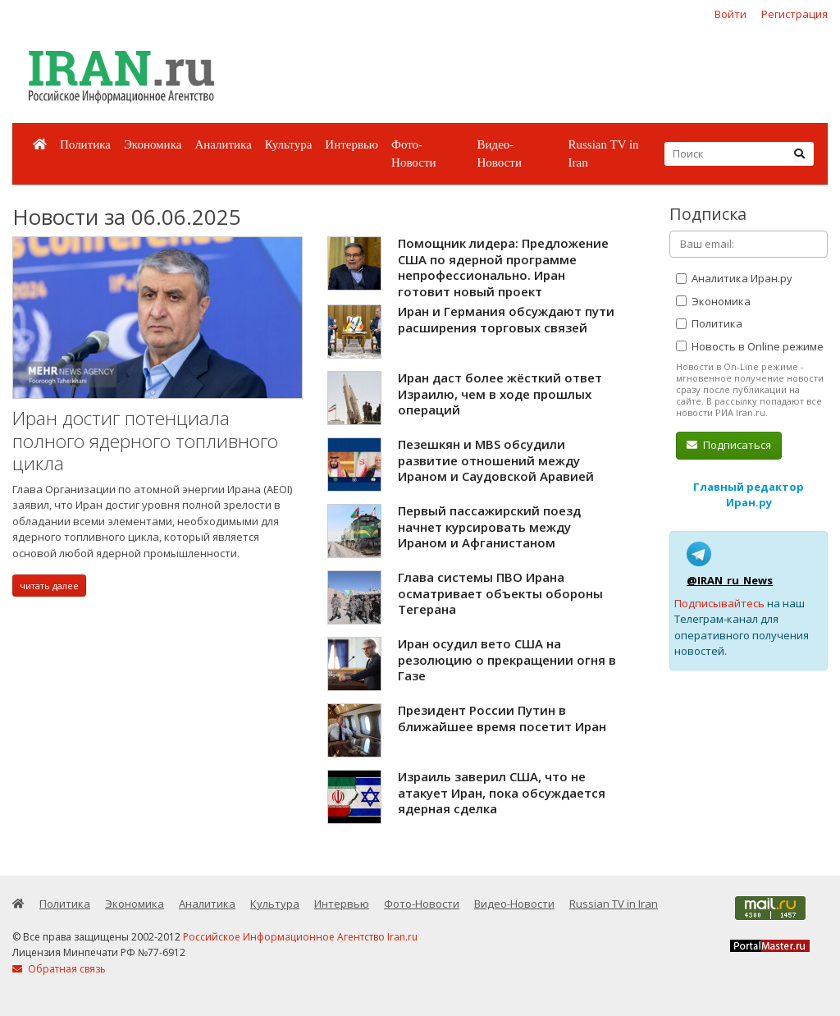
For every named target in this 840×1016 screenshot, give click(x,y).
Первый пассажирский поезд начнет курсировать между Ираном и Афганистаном (489, 526)
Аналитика (222, 144)
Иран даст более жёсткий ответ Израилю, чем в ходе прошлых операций (500, 393)
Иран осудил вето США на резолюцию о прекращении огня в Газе (507, 659)
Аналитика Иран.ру (734, 278)
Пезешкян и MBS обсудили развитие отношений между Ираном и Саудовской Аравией (496, 460)
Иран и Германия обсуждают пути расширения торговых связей (506, 319)
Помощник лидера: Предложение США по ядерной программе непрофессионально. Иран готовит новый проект (503, 267)
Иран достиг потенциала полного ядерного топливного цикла (145, 440)
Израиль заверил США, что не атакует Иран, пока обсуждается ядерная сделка (501, 792)
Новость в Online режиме (750, 346)
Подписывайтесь (719, 603)
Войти (730, 14)
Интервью (351, 144)
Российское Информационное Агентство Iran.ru (300, 937)
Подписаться (729, 444)
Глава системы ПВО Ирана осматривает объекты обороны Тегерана (500, 593)
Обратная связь (59, 969)
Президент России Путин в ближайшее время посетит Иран (502, 718)
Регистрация (794, 14)
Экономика (152, 144)
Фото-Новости (413, 154)
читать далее (49, 585)
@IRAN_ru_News (730, 580)
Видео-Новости (499, 154)
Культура (289, 144)
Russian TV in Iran (603, 154)
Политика (85, 144)
